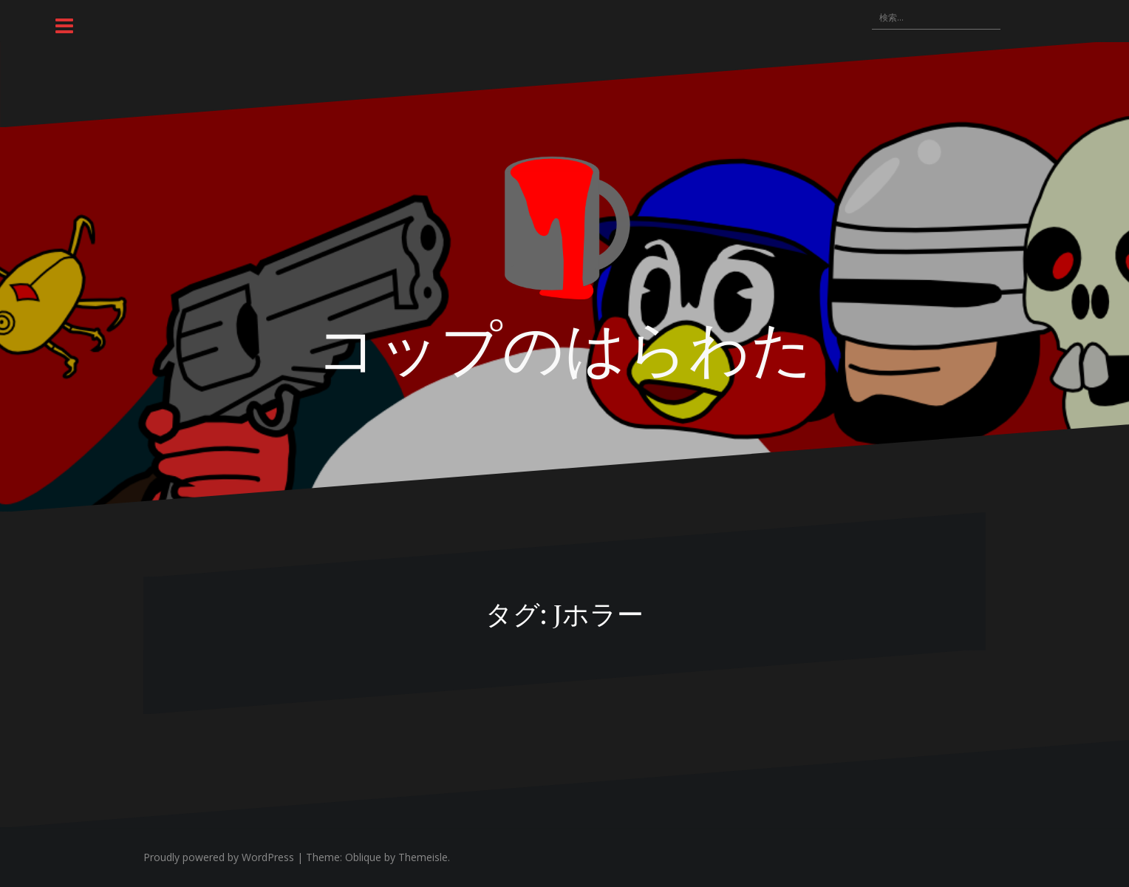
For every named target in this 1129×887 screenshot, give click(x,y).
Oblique (363, 857)
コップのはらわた (564, 345)
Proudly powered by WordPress (218, 857)
